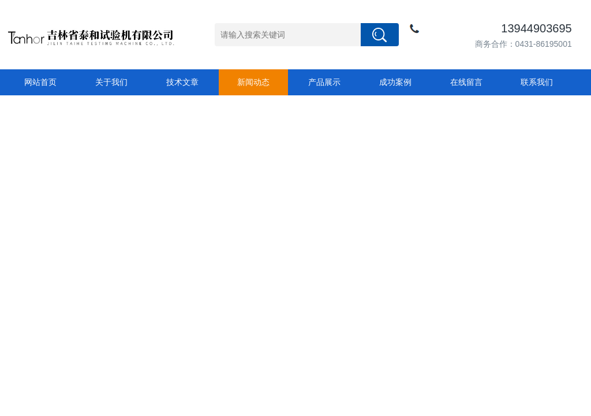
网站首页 (40, 82)
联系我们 (537, 82)
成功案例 (395, 82)
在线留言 (466, 82)
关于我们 (111, 82)
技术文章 (182, 82)
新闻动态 (253, 82)
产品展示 (324, 82)
